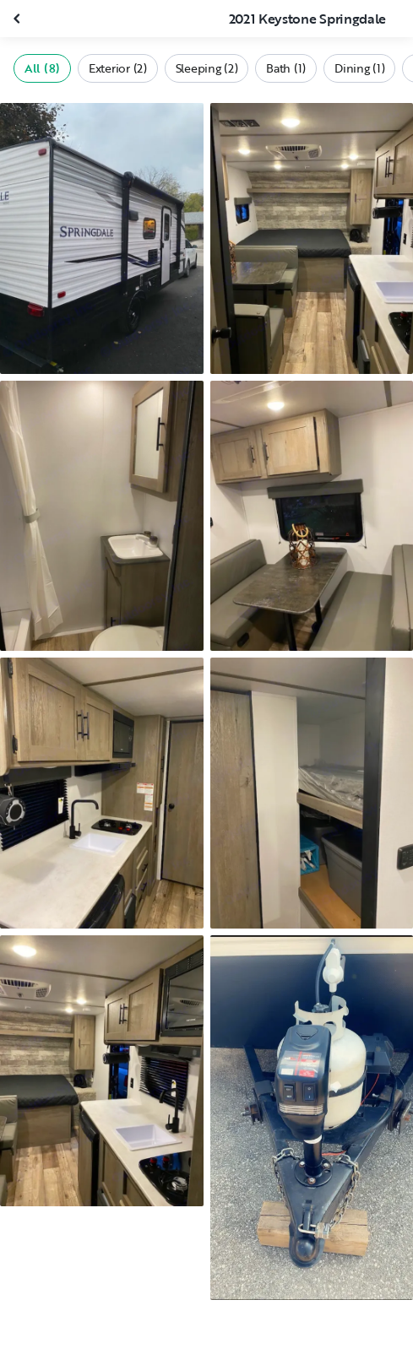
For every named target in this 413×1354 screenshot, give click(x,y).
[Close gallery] (18, 18)
